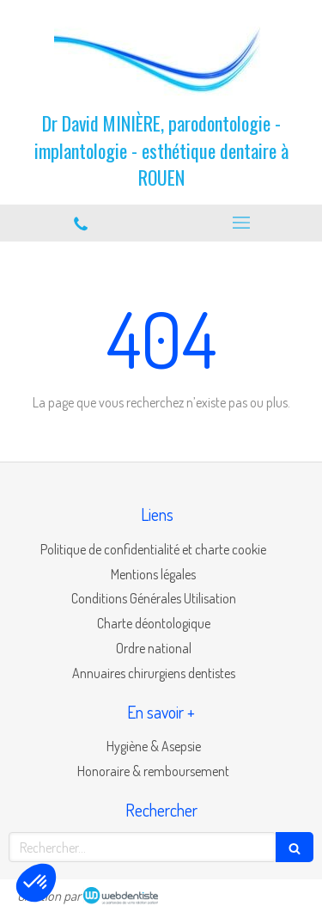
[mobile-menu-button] (242, 222)
